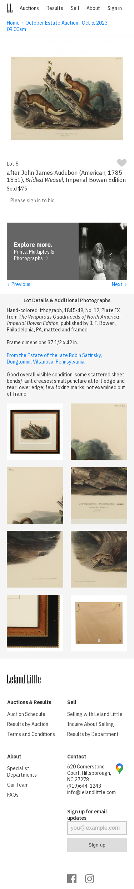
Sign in (115, 8)
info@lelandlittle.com (91, 792)
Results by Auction (27, 724)
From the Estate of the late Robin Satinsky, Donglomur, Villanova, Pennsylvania (54, 358)
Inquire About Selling (90, 724)
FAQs (13, 795)
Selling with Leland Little (95, 714)
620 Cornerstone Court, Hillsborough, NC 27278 (89, 773)
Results (54, 8)
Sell (75, 8)
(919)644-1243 (84, 786)
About (93, 8)
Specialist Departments (22, 772)
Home (13, 23)
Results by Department (93, 734)
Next (119, 284)
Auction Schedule (26, 714)
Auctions (29, 8)
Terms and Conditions (31, 734)
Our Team (18, 785)
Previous (18, 284)
